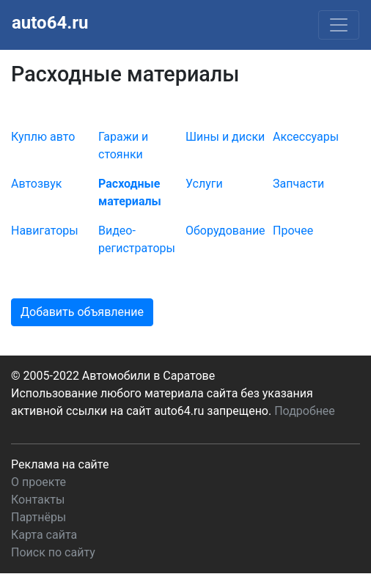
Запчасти (298, 184)
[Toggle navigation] (338, 25)
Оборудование (225, 231)
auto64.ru (50, 22)
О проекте (38, 482)
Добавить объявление (82, 312)
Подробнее (304, 411)
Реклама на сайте (60, 464)
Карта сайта (44, 535)
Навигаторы (44, 231)
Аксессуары (306, 137)
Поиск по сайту (53, 552)
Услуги (204, 184)
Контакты (38, 500)
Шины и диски (225, 137)
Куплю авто (43, 137)
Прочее (293, 231)
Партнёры (38, 517)
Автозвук (36, 184)
